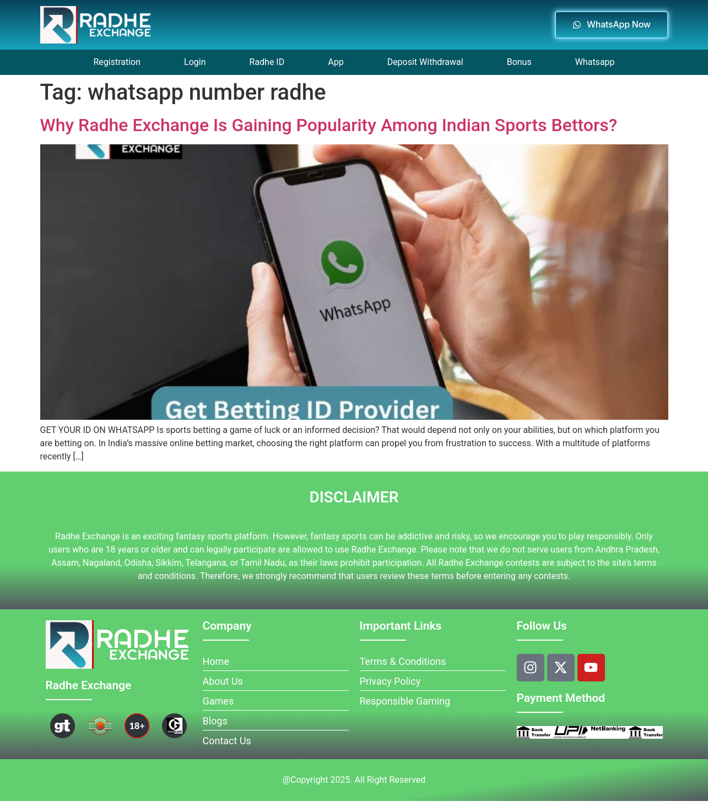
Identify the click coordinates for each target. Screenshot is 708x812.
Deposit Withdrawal (425, 62)
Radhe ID (267, 62)
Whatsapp (595, 62)
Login (195, 62)
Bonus (519, 62)
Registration (116, 62)
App (335, 62)
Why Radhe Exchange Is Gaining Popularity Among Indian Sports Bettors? (329, 125)
